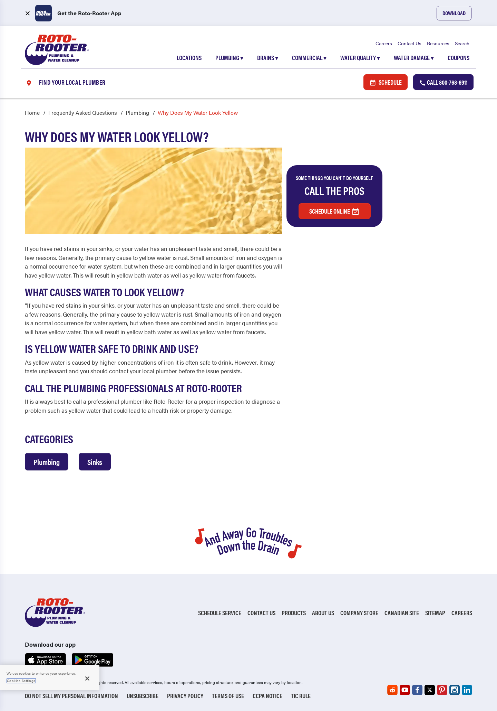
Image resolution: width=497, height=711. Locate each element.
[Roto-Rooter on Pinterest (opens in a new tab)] (442, 690)
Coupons (458, 57)
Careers (384, 43)
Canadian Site (401, 612)
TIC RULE (301, 695)
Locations (189, 57)
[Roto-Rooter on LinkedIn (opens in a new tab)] (467, 690)
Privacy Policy (185, 695)
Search (462, 43)
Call (443, 82)
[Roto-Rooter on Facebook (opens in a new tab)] (417, 690)
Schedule (385, 82)
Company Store (359, 612)
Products (294, 612)
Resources (438, 43)
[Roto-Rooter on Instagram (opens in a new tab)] (454, 690)
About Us (323, 612)
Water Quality (360, 57)
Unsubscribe (142, 695)
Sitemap (435, 612)
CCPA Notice (267, 695)
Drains (267, 57)
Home (32, 112)
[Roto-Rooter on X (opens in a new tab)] (430, 690)
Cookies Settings (21, 680)
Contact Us (409, 43)
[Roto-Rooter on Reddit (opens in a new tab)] (392, 690)
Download (454, 13)
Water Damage (414, 57)
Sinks (94, 461)
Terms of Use (228, 695)
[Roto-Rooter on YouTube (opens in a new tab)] (405, 690)
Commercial (309, 57)
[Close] (87, 678)
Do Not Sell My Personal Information (71, 695)
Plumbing (229, 57)
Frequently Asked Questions (82, 112)
